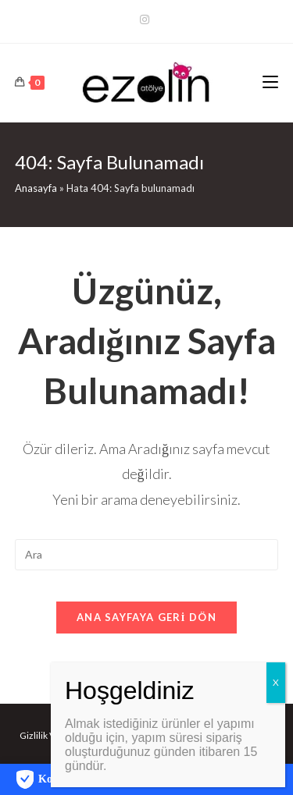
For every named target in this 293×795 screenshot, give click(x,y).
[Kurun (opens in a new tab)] (147, 19)
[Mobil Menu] (270, 83)
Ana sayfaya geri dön (146, 617)
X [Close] (276, 682)
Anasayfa (36, 188)
